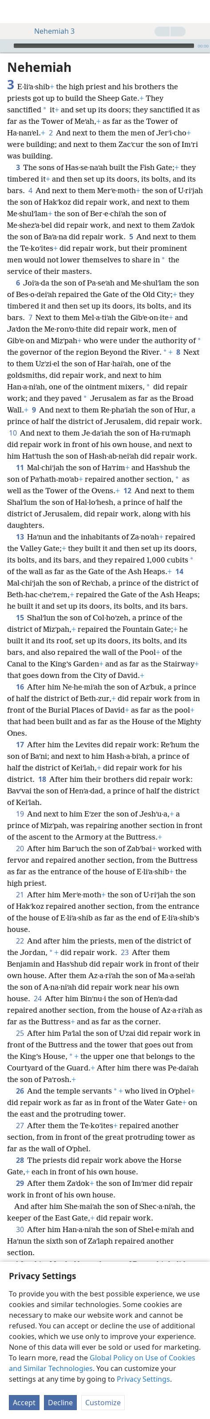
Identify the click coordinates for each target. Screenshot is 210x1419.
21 (19, 895)
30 (19, 1229)
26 (19, 1091)
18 (42, 779)
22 (19, 941)
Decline (60, 1402)
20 (19, 848)
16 (19, 687)
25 (19, 1033)
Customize (103, 1402)
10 (12, 433)
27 (19, 1125)
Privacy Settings (143, 1379)
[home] (13, 11)
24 (37, 998)
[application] (105, 45)
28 (19, 1160)
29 (19, 1183)
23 (124, 952)
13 (19, 537)
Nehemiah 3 (50, 31)
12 (127, 490)
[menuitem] (13, 11)
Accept (24, 1402)
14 (179, 571)
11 (19, 467)
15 (19, 617)
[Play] (5, 45)
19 (19, 814)
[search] (199, 11)
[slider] (104, 46)
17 (19, 744)
